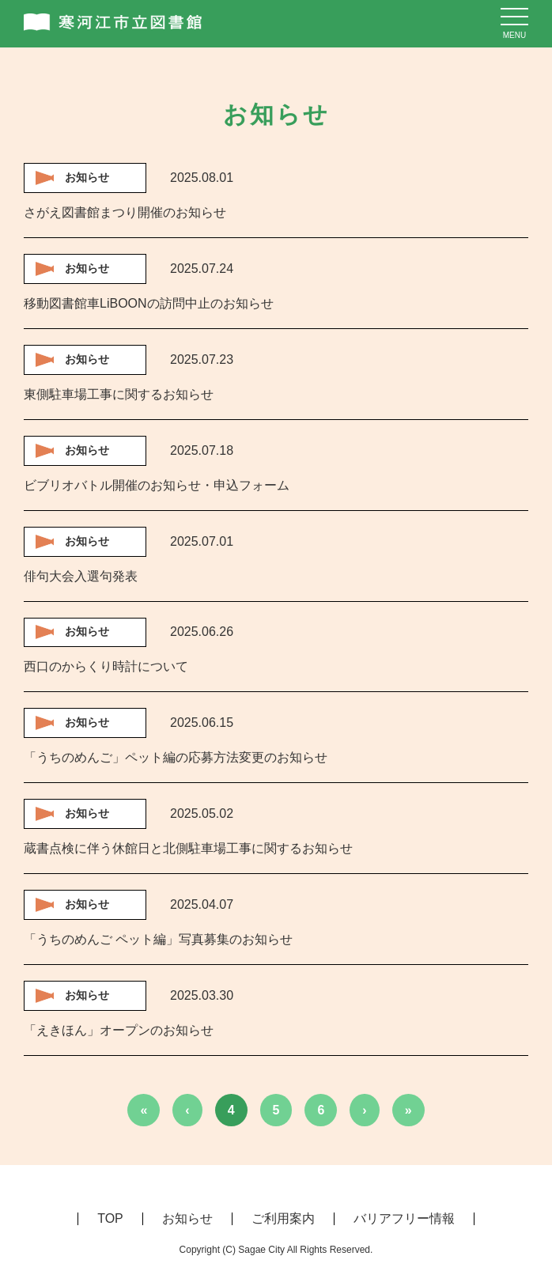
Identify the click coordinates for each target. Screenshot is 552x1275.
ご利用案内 (283, 1218)
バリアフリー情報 (404, 1218)
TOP (110, 1218)
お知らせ (187, 1218)
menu (514, 35)
